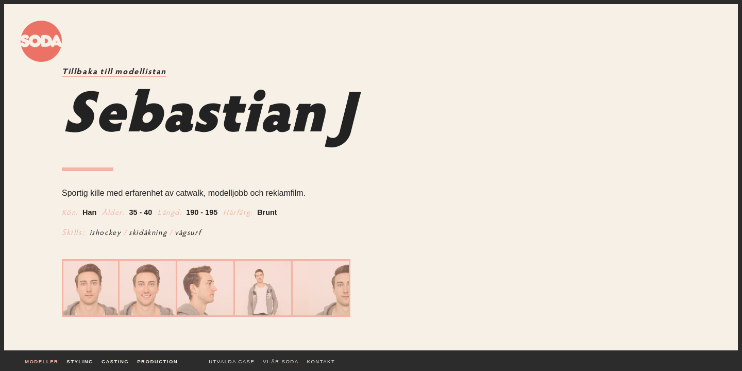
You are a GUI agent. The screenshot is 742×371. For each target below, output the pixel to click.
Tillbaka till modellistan (114, 72)
